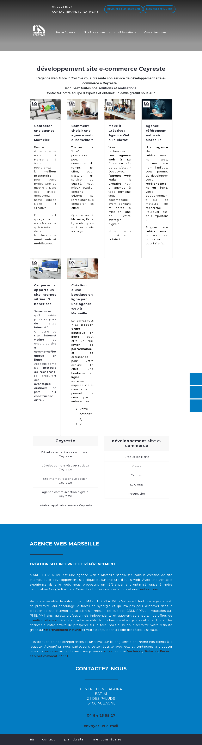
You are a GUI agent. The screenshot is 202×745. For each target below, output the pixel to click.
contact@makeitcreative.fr (75, 11)
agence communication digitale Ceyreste (65, 494)
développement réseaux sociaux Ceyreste (65, 467)
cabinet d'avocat (43, 656)
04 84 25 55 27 (62, 6)
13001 (63, 656)
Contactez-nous (155, 32)
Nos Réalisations (125, 32)
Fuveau (166, 651)
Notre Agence (65, 32)
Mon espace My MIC (159, 9)
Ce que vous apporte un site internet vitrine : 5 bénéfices (45, 294)
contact (48, 739)
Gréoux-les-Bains (136, 456)
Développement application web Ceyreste (65, 454)
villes (108, 651)
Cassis (136, 466)
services (51, 651)
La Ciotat (136, 484)
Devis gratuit (123, 9)
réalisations (148, 589)
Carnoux (137, 475)
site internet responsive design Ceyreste (65, 480)
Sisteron (151, 651)
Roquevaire (136, 493)
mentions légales (107, 739)
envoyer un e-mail (101, 726)
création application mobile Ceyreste (65, 505)
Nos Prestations (94, 32)
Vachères (134, 651)
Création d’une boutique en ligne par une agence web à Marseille (82, 299)
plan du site (74, 739)
